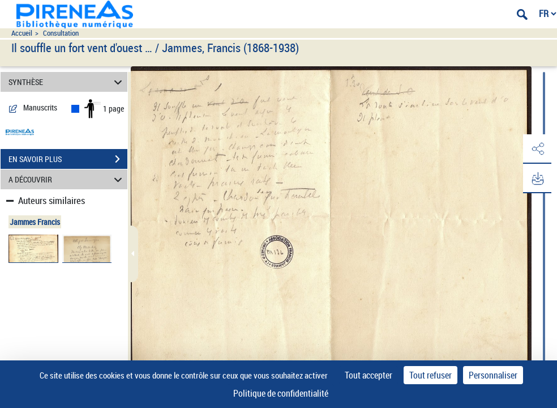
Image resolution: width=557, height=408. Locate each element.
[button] (537, 149)
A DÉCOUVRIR (67, 179)
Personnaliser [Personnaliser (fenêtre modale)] (493, 375)
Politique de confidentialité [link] (280, 393)
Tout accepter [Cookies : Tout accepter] (368, 375)
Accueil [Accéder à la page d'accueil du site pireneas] (21, 33)
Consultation (61, 33)
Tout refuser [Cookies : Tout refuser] (430, 375)
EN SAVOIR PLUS (67, 159)
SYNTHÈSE (67, 82)
